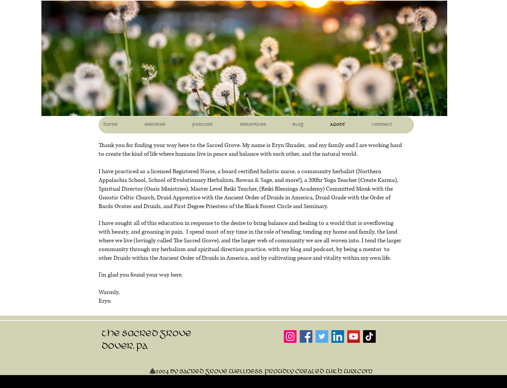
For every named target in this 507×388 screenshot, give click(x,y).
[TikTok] (369, 336)
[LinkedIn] (337, 336)
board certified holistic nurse (258, 171)
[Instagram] (290, 336)
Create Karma (377, 180)
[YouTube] (353, 336)
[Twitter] (322, 336)
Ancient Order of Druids (254, 198)
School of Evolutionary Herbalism (190, 180)
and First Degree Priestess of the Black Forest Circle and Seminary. (246, 206)
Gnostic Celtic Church (126, 198)
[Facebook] (306, 336)
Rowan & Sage (254, 180)
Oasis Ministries (166, 189)
